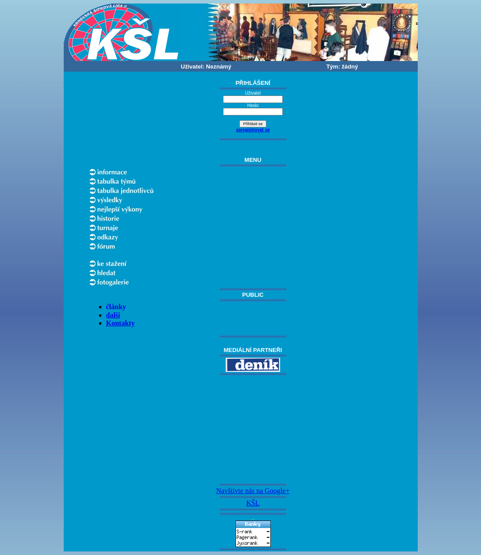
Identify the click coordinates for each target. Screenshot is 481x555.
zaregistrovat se (252, 129)
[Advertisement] (253, 429)
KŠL (252, 503)
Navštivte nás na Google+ (253, 490)
